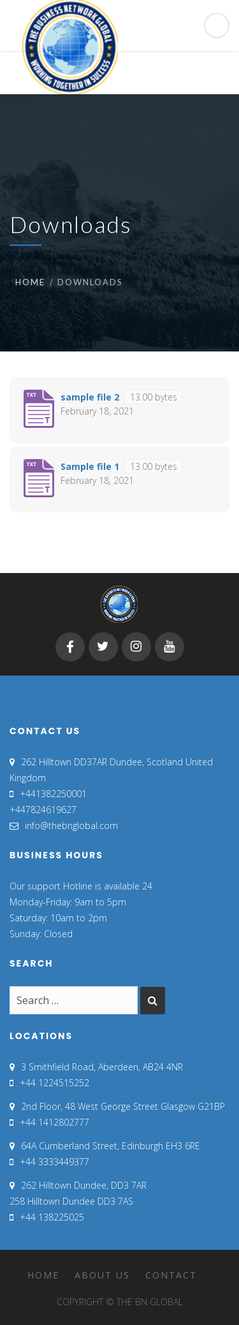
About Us (102, 1275)
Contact (171, 1275)
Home (30, 282)
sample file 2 (90, 397)
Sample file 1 (90, 466)
